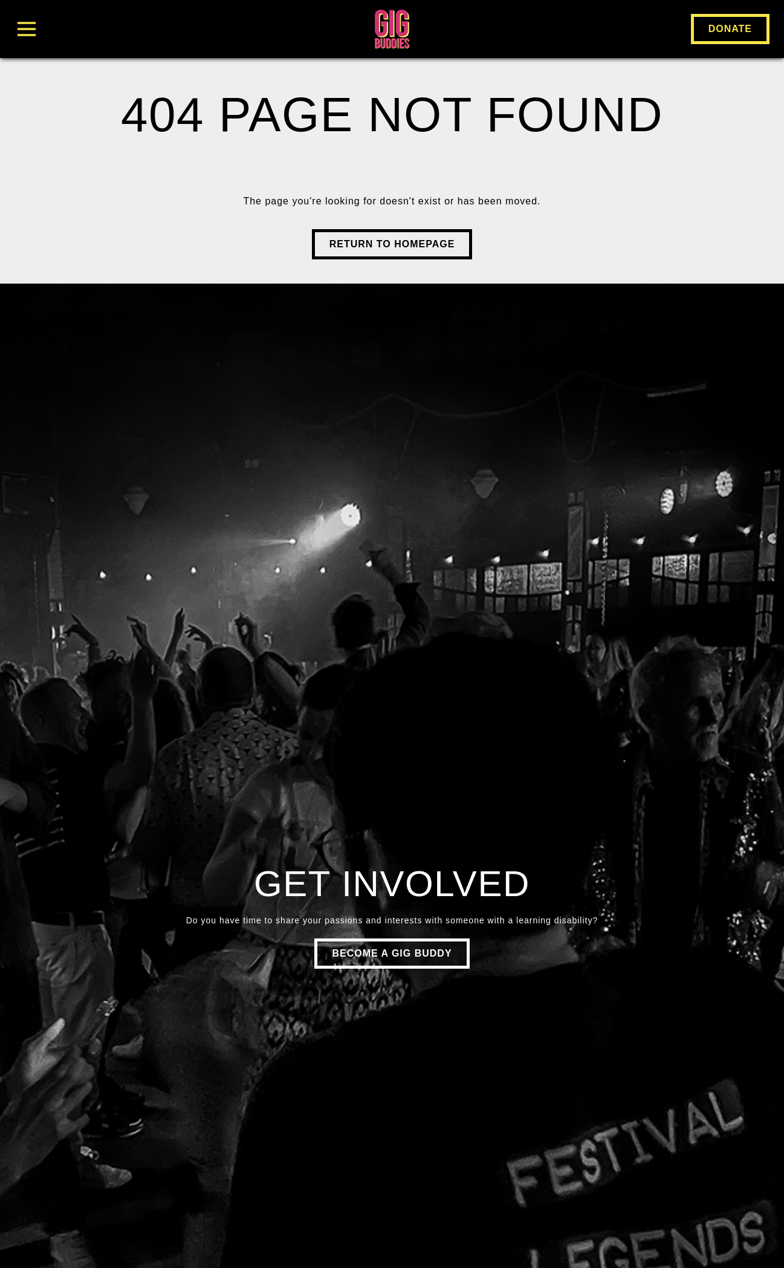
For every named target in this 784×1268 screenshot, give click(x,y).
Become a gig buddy (392, 953)
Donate (730, 29)
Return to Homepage (392, 244)
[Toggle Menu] (140, 29)
